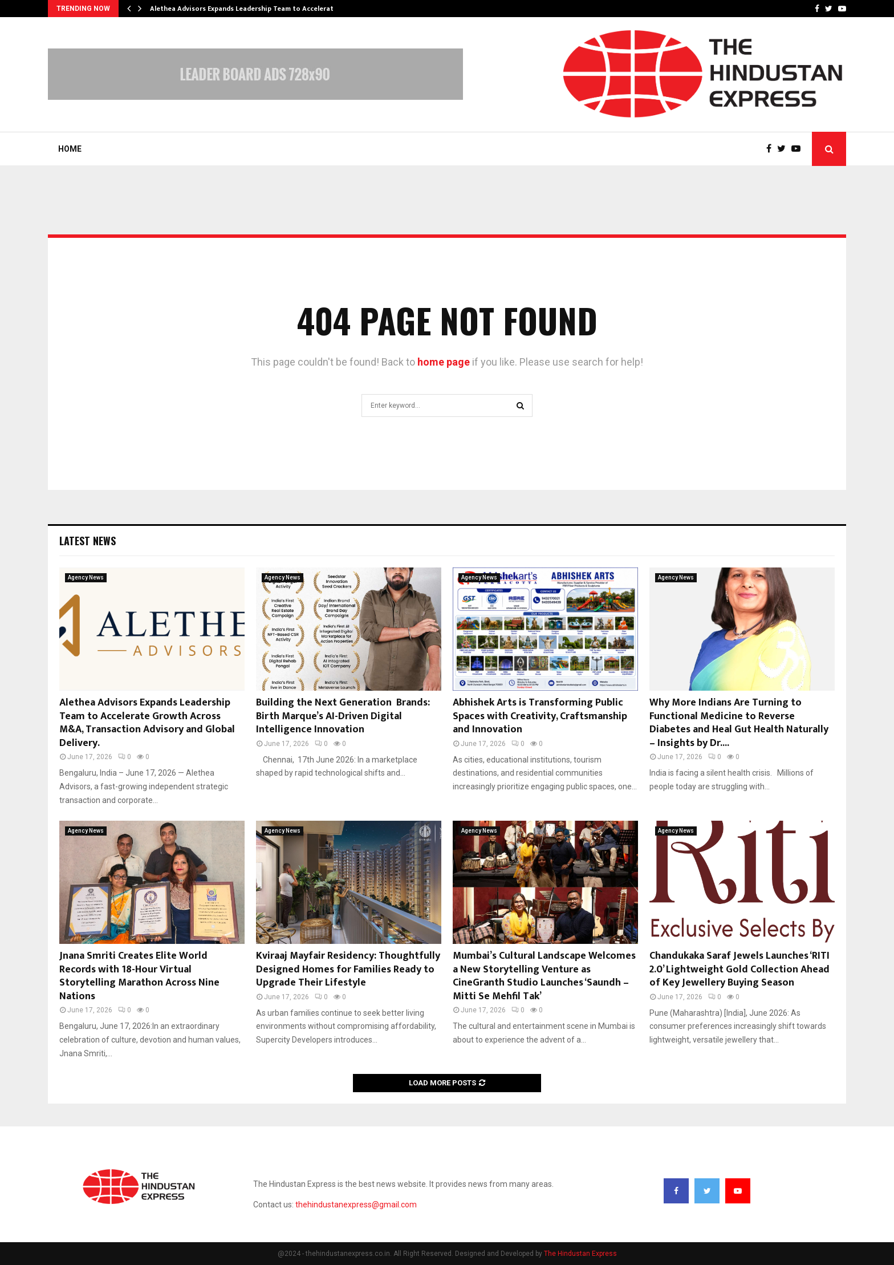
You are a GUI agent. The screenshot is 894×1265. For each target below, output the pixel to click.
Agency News (86, 577)
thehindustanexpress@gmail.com (356, 1204)
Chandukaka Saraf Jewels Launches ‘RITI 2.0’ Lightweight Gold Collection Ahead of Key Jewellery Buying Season (739, 969)
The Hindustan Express (580, 1254)
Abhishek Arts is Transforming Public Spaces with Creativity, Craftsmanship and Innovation (540, 716)
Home (70, 148)
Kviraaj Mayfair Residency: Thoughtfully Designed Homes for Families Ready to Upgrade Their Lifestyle (348, 969)
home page (443, 362)
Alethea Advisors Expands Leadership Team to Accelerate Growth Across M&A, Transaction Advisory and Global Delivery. (147, 722)
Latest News (87, 540)
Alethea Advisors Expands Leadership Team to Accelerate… (246, 8)
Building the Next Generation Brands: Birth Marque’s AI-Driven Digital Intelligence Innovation (343, 716)
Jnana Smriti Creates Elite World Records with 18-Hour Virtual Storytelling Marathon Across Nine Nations (139, 975)
